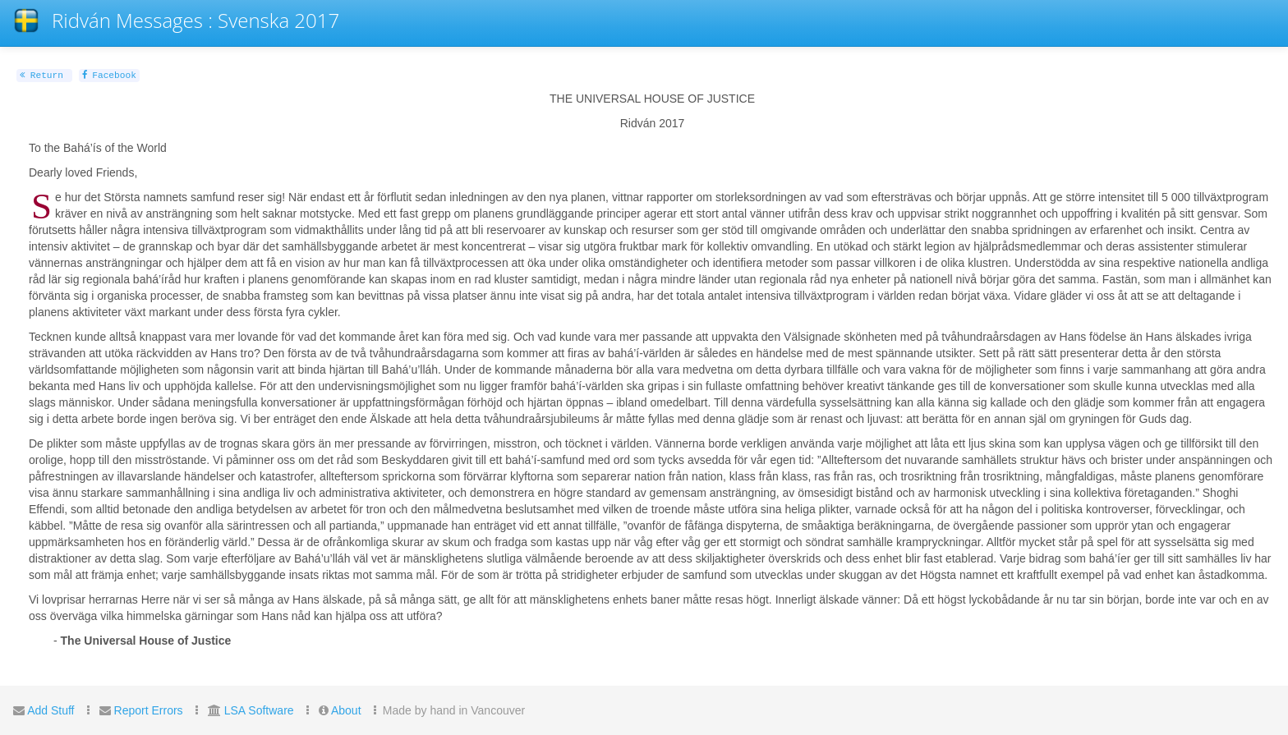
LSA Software (259, 710)
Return (41, 75)
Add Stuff (50, 710)
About (346, 710)
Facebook (109, 75)
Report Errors (148, 710)
